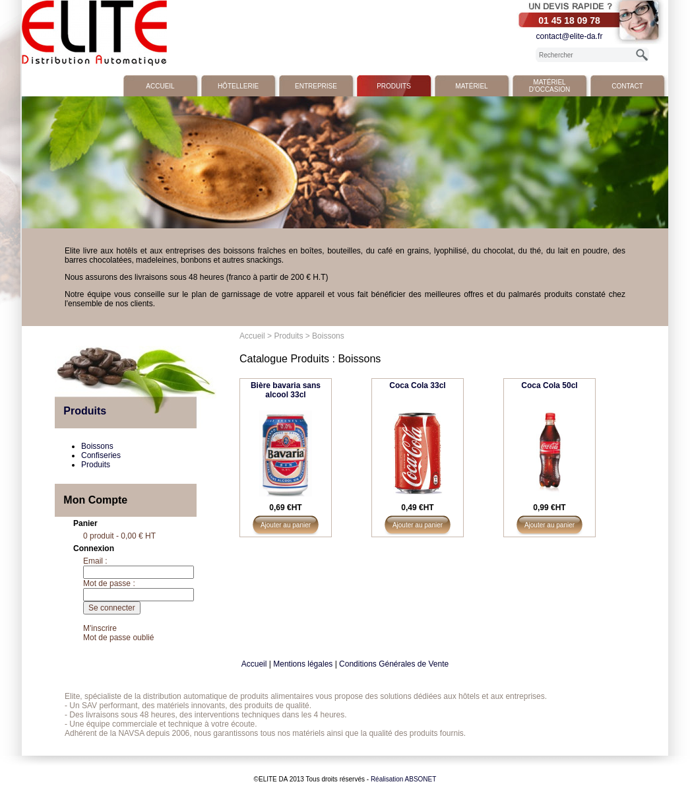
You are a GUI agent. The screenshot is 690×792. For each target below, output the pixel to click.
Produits (394, 86)
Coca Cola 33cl (417, 385)
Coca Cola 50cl (549, 385)
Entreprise (316, 86)
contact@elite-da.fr (569, 36)
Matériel (471, 86)
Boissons (328, 336)
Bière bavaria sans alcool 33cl (286, 390)
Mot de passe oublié (118, 637)
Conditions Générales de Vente (394, 664)
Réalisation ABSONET (404, 779)
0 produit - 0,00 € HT (119, 536)
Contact (627, 86)
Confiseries (101, 455)
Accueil (160, 86)
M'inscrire (100, 628)
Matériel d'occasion (549, 86)
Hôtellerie (238, 86)
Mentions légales (302, 664)
